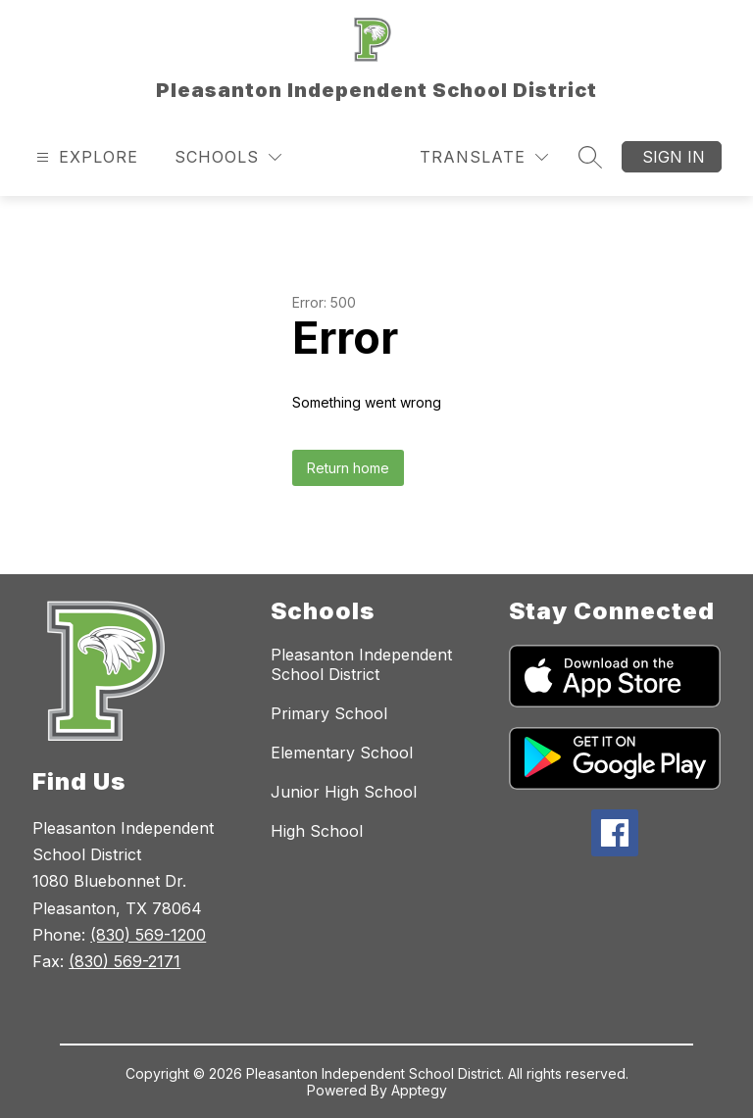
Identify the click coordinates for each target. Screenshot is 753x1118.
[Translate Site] (484, 157)
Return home (348, 468)
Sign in (673, 157)
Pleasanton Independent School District (361, 664)
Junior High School (344, 792)
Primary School (329, 713)
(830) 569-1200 (148, 935)
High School (317, 831)
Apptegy (419, 1090)
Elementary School (342, 752)
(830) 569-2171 (124, 961)
